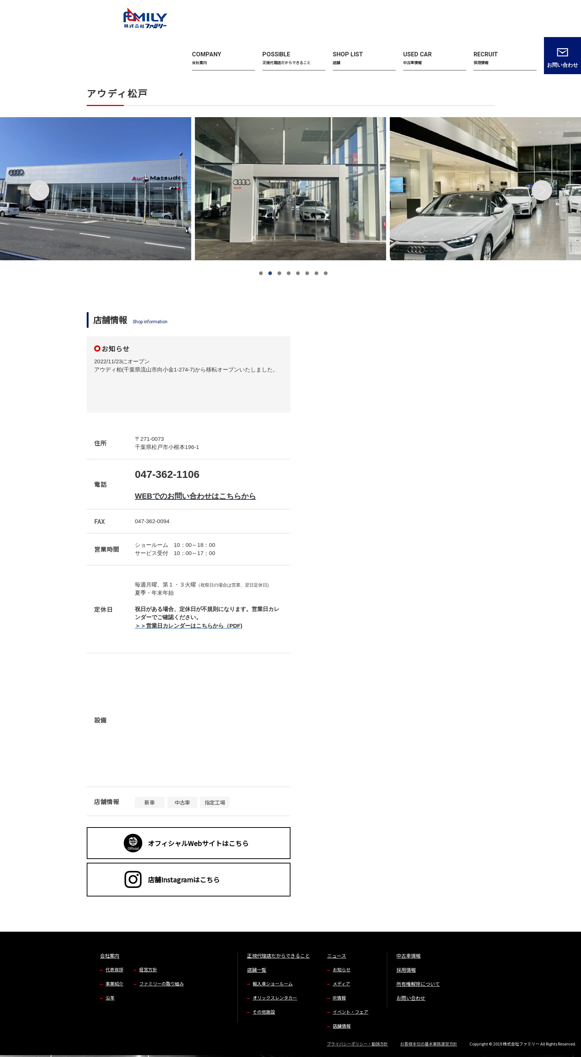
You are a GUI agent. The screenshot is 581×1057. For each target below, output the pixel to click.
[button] (261, 273)
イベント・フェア (350, 1011)
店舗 (110, 52)
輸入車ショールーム (273, 983)
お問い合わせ (410, 997)
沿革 (110, 997)
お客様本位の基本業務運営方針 (428, 1044)
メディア (341, 983)
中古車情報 (408, 955)
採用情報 (406, 969)
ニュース (336, 955)
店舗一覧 (256, 969)
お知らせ (342, 969)
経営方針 (148, 969)
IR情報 (339, 997)
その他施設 (264, 1011)
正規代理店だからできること (278, 955)
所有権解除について (418, 983)
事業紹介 (114, 983)
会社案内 (109, 955)
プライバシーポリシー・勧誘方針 (357, 1044)
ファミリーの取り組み (161, 983)
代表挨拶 (114, 969)
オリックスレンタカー (275, 997)
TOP (91, 52)
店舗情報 (342, 1026)
